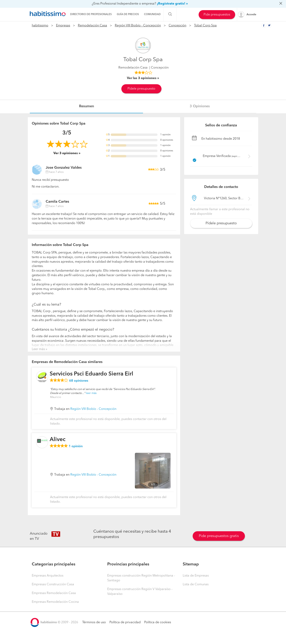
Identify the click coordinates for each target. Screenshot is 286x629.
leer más (91, 393)
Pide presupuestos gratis (219, 536)
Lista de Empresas (196, 575)
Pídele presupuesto (141, 88)
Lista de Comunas (196, 584)
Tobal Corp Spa (205, 25)
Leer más (38, 349)
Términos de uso (94, 622)
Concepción (177, 25)
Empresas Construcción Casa (53, 584)
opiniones (78, 380)
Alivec (58, 439)
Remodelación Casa (92, 25)
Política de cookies (157, 622)
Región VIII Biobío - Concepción (138, 25)
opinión (76, 446)
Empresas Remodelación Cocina (55, 602)
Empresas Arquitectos (47, 575)
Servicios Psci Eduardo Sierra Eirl (91, 374)
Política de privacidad (125, 622)
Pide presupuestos (217, 14)
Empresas (63, 25)
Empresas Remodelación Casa (54, 593)
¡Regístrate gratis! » (172, 3)
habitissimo (40, 25)
